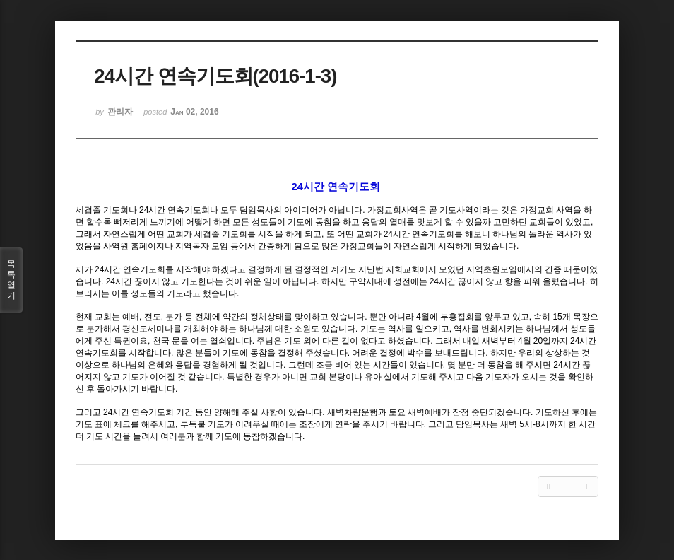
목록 (11, 280)
